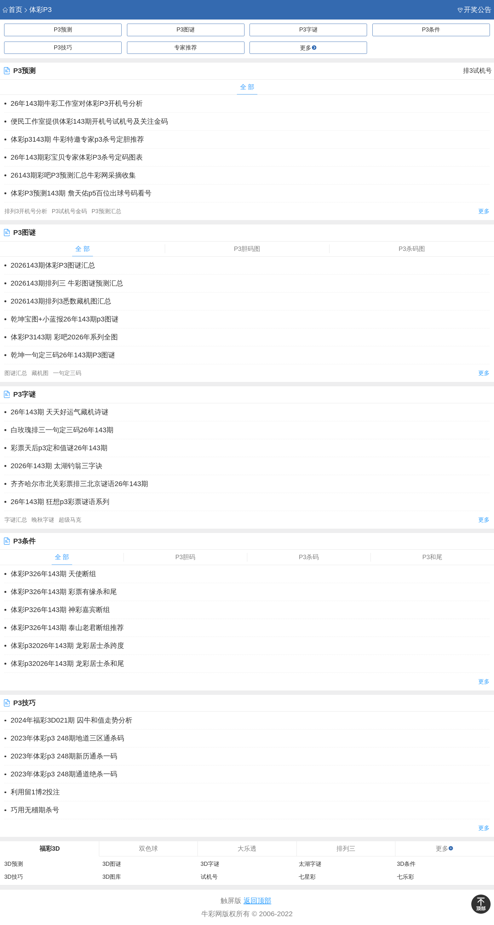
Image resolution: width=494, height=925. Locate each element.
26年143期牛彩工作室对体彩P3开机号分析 (77, 103)
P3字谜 (308, 29)
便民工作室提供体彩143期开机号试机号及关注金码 (89, 121)
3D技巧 (13, 877)
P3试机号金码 (69, 211)
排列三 (345, 848)
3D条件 (406, 864)
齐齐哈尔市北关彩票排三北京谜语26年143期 (79, 484)
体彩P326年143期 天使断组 (53, 574)
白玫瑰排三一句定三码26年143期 (62, 430)
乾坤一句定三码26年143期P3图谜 (63, 355)
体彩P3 (37, 10)
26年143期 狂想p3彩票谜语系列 (60, 502)
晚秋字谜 (43, 520)
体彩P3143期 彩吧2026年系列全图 (64, 337)
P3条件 (431, 29)
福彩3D (49, 848)
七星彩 (307, 877)
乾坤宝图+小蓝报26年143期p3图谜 (64, 319)
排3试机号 (477, 70)
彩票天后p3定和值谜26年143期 (59, 448)
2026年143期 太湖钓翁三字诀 (56, 466)
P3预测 (63, 29)
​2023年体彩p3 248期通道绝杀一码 (64, 774)
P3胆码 (185, 556)
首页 (12, 10)
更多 (484, 211)
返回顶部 (257, 901)
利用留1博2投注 (35, 792)
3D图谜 (111, 864)
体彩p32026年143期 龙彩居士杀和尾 (67, 663)
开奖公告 (474, 10)
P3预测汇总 (106, 211)
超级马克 (70, 520)
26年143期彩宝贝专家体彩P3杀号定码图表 (77, 157)
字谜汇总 (15, 520)
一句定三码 (67, 373)
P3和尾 (432, 556)
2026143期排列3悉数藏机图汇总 (61, 301)
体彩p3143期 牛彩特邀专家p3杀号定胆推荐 (77, 139)
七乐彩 (405, 877)
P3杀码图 (412, 248)
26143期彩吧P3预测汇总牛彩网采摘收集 (73, 175)
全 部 (247, 86)
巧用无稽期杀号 (35, 810)
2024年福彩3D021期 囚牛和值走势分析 (71, 720)
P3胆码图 (247, 248)
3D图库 (111, 877)
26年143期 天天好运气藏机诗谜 (59, 412)
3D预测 (13, 864)
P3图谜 (185, 29)
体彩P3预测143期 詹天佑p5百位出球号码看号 (81, 193)
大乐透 (247, 848)
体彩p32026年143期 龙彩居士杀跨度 (67, 646)
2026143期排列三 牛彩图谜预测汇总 (67, 283)
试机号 (209, 877)
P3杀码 (309, 556)
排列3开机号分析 (25, 211)
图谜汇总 (15, 373)
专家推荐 (185, 47)
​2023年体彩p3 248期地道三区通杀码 (67, 738)
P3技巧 (63, 47)
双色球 (148, 848)
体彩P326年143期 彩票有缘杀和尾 (64, 592)
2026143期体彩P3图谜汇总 (53, 265)
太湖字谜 (310, 864)
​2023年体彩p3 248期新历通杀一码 (64, 756)
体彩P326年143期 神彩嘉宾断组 (60, 610)
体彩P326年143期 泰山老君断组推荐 (67, 628)
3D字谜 (210, 864)
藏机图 (40, 373)
